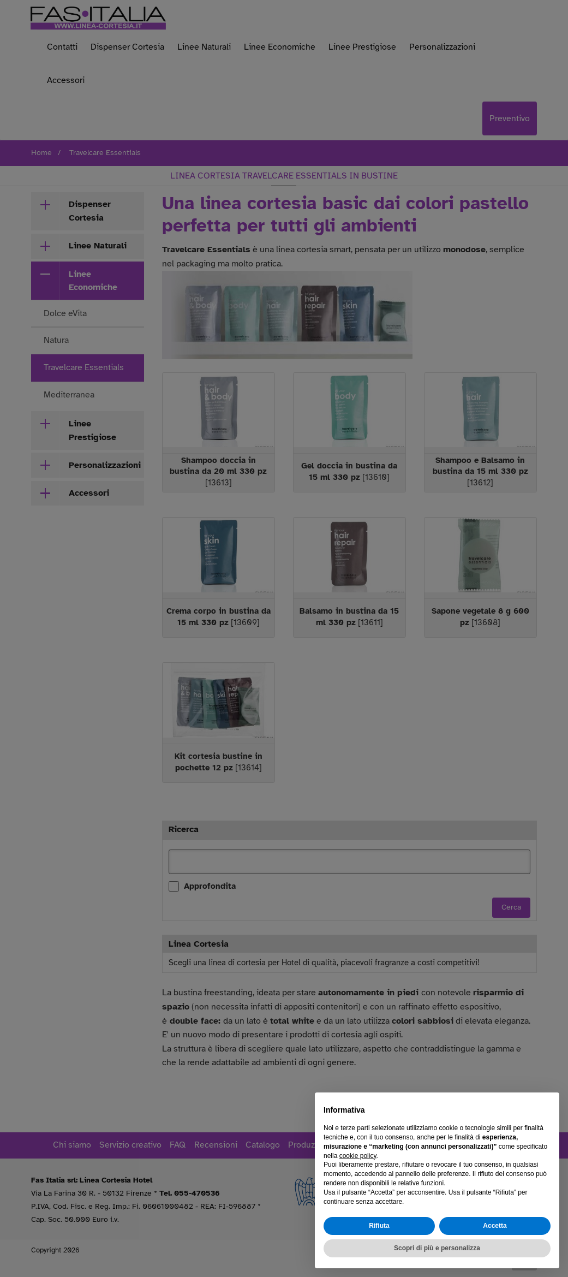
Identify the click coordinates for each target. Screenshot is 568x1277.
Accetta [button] (494, 1226)
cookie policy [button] (357, 1156)
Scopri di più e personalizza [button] (437, 1248)
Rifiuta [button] (379, 1226)
